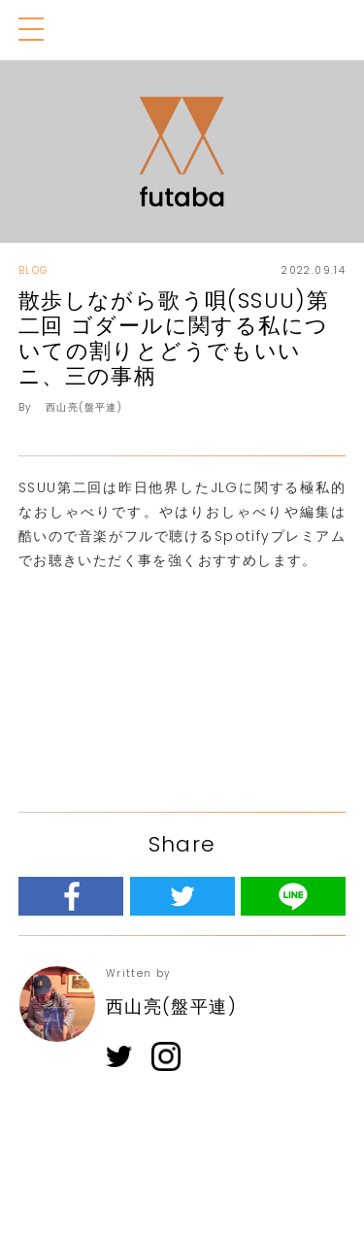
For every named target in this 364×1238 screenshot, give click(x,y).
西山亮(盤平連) (84, 407)
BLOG (33, 270)
